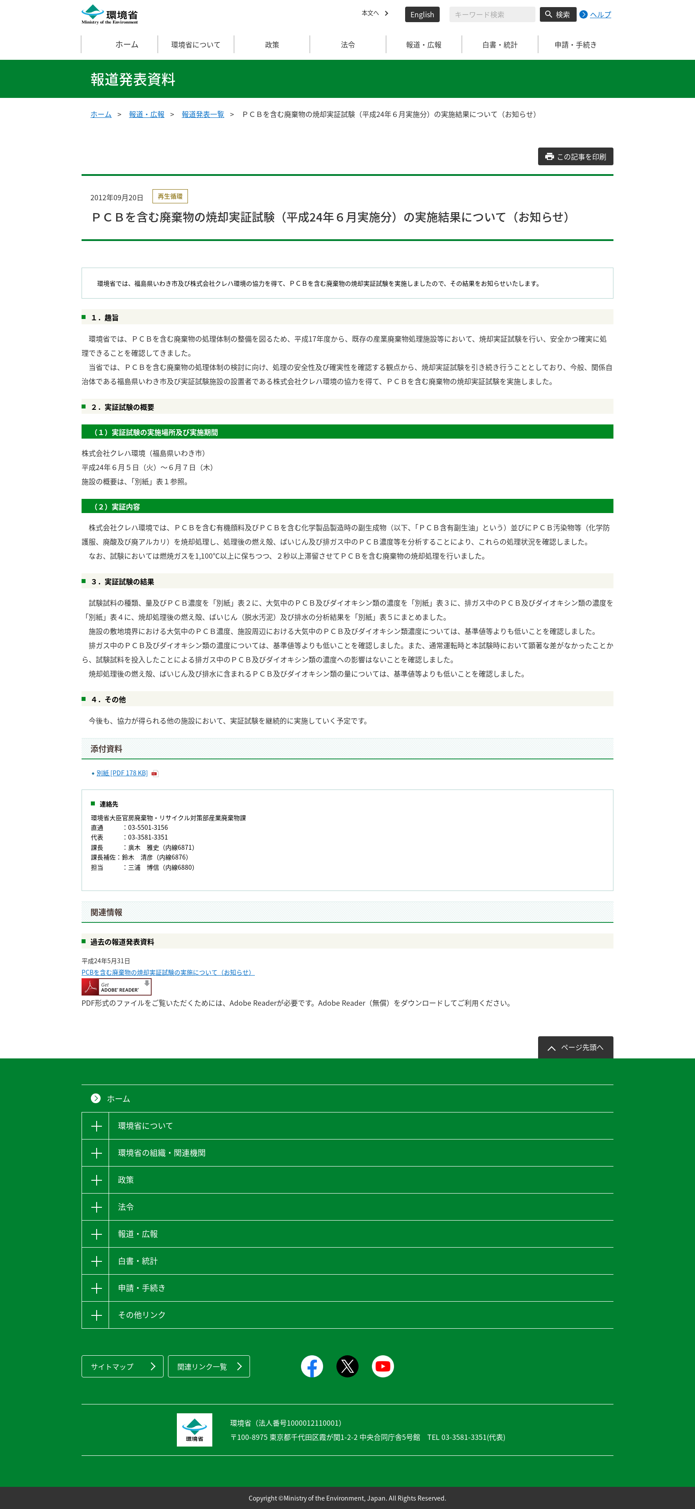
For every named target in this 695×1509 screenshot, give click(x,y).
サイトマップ (112, 1366)
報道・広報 (146, 114)
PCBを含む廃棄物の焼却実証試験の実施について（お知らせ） (168, 972)
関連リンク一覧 (202, 1366)
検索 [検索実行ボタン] (563, 14)
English (422, 14)
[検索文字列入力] (492, 14)
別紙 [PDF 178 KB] (122, 772)
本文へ (372, 14)
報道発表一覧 (203, 114)
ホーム (120, 44)
